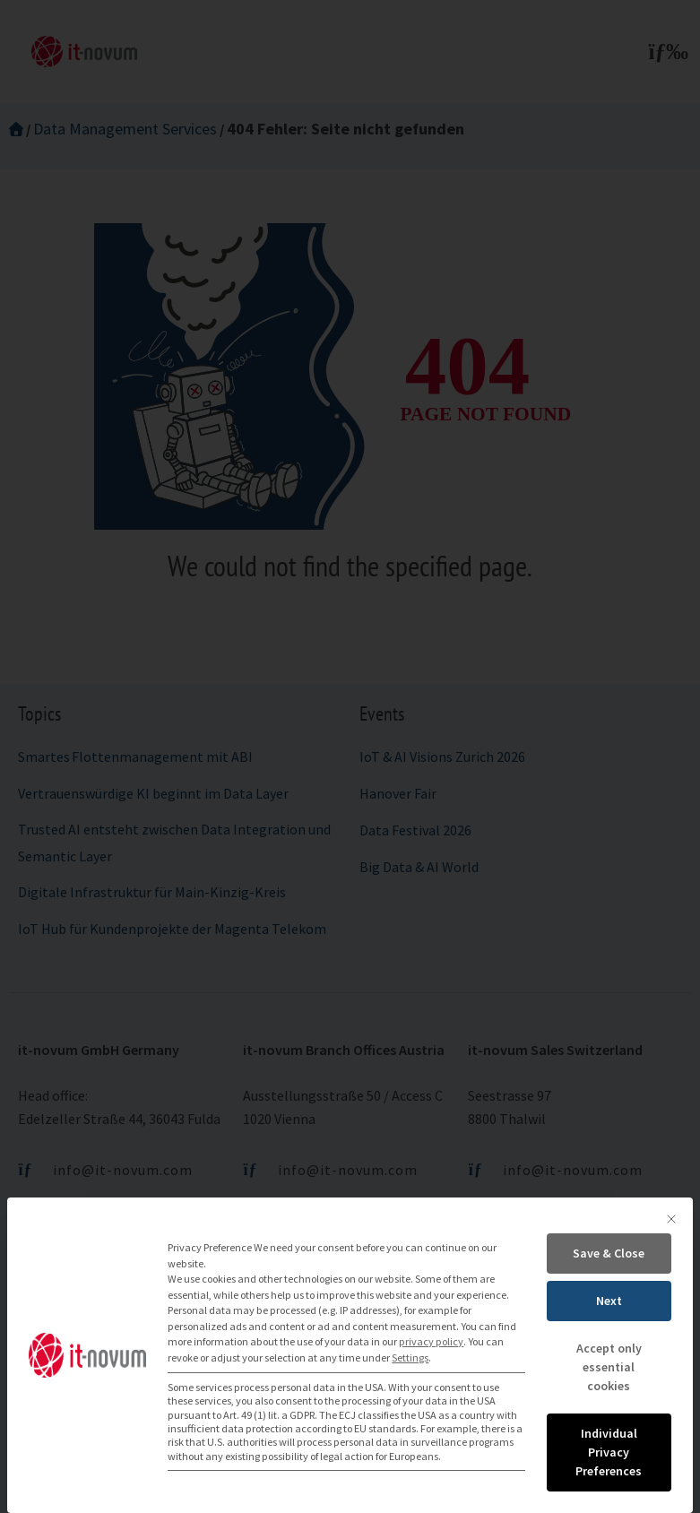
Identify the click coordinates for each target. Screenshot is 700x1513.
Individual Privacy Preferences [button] (608, 1452)
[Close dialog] (671, 1219)
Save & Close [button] (608, 1253)
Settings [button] (410, 1357)
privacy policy (431, 1341)
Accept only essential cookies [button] (609, 1367)
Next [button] (609, 1301)
